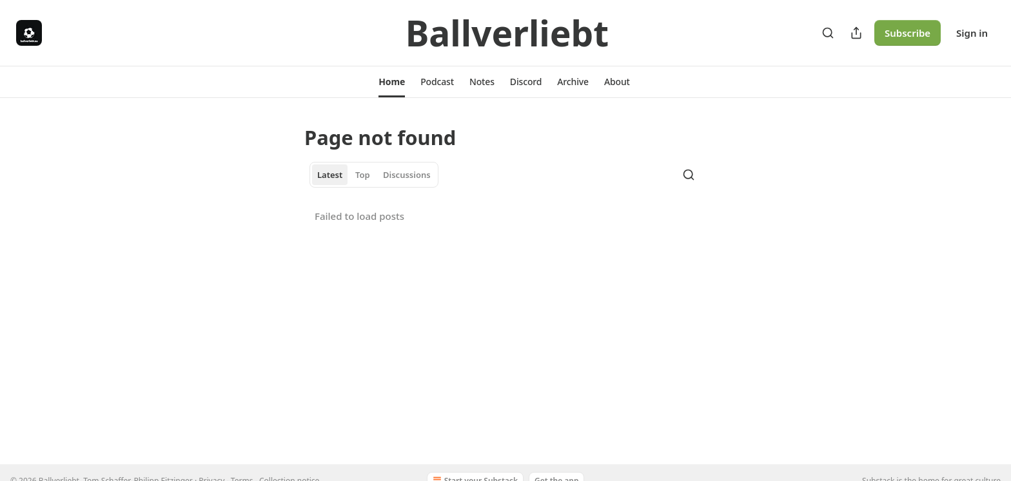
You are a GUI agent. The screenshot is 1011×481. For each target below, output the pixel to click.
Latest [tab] (329, 175)
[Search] (828, 33)
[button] (392, 81)
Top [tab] (362, 175)
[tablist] (373, 175)
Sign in (972, 32)
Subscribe (907, 32)
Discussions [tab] (407, 175)
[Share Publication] (856, 33)
